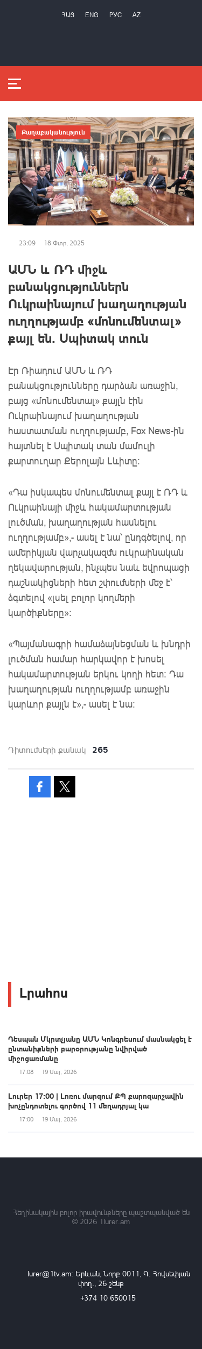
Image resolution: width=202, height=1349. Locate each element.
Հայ (68, 15)
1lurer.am (114, 1221)
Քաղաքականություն (53, 132)
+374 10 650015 (108, 1297)
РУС (115, 15)
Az (137, 15)
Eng (92, 15)
